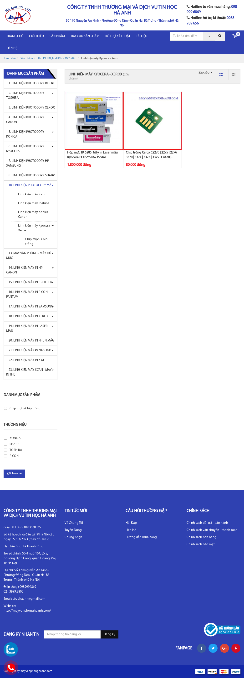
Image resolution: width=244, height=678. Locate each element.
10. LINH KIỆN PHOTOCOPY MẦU (57, 58)
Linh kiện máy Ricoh (32, 194)
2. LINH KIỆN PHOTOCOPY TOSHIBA (25, 95)
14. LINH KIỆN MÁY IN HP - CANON (25, 270)
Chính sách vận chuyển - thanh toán (212, 530)
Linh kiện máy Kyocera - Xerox (35, 228)
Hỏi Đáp (131, 523)
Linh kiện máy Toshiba (33, 203)
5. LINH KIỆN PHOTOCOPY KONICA (25, 134)
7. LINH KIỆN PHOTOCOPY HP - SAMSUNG (28, 163)
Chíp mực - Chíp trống (36, 242)
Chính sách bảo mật (201, 544)
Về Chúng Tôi (74, 523)
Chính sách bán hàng (201, 537)
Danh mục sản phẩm (22, 395)
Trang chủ (14, 36)
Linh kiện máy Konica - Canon (34, 214)
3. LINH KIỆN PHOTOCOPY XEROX (30, 107)
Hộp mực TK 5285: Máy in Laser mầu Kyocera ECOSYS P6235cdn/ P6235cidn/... (92, 157)
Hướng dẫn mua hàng (141, 537)
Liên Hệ (131, 530)
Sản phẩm (57, 36)
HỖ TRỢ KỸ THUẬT (117, 36)
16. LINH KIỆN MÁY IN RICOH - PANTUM (27, 294)
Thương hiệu (15, 425)
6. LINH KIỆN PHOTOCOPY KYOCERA (25, 149)
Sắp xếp (205, 72)
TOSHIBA (16, 450)
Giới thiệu (36, 36)
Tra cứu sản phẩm (85, 36)
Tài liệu (141, 36)
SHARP (14, 444)
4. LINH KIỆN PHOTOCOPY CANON (25, 120)
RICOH (14, 456)
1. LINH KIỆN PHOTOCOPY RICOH (30, 83)
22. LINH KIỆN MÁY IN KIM (25, 360)
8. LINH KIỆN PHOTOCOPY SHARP (30, 175)
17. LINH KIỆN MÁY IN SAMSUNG (29, 306)
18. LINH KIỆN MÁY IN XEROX (27, 316)
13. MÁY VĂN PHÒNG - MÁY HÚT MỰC (29, 256)
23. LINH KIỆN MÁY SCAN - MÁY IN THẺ (29, 372)
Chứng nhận (73, 537)
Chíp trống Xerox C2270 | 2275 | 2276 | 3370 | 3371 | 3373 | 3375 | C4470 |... (152, 155)
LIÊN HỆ (11, 48)
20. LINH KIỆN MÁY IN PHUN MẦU (30, 340)
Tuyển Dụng (73, 530)
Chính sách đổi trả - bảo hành (207, 523)
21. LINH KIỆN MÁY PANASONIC (29, 350)
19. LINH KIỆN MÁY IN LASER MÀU (27, 328)
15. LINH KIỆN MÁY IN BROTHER (29, 282)
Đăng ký (109, 634)
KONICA (15, 438)
